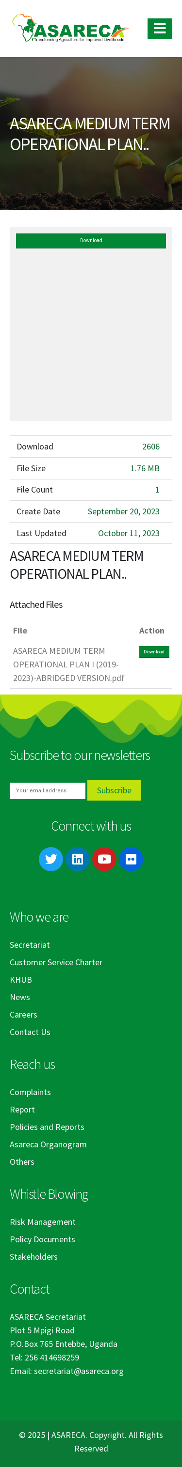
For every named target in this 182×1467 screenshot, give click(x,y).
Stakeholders (34, 1256)
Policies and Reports (47, 1126)
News (20, 997)
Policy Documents (42, 1239)
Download (91, 240)
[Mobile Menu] (160, 28)
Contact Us (30, 1031)
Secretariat (30, 944)
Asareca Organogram (48, 1144)
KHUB (21, 979)
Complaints (30, 1091)
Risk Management (43, 1221)
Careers (23, 1014)
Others (22, 1161)
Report (22, 1109)
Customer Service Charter (56, 962)
